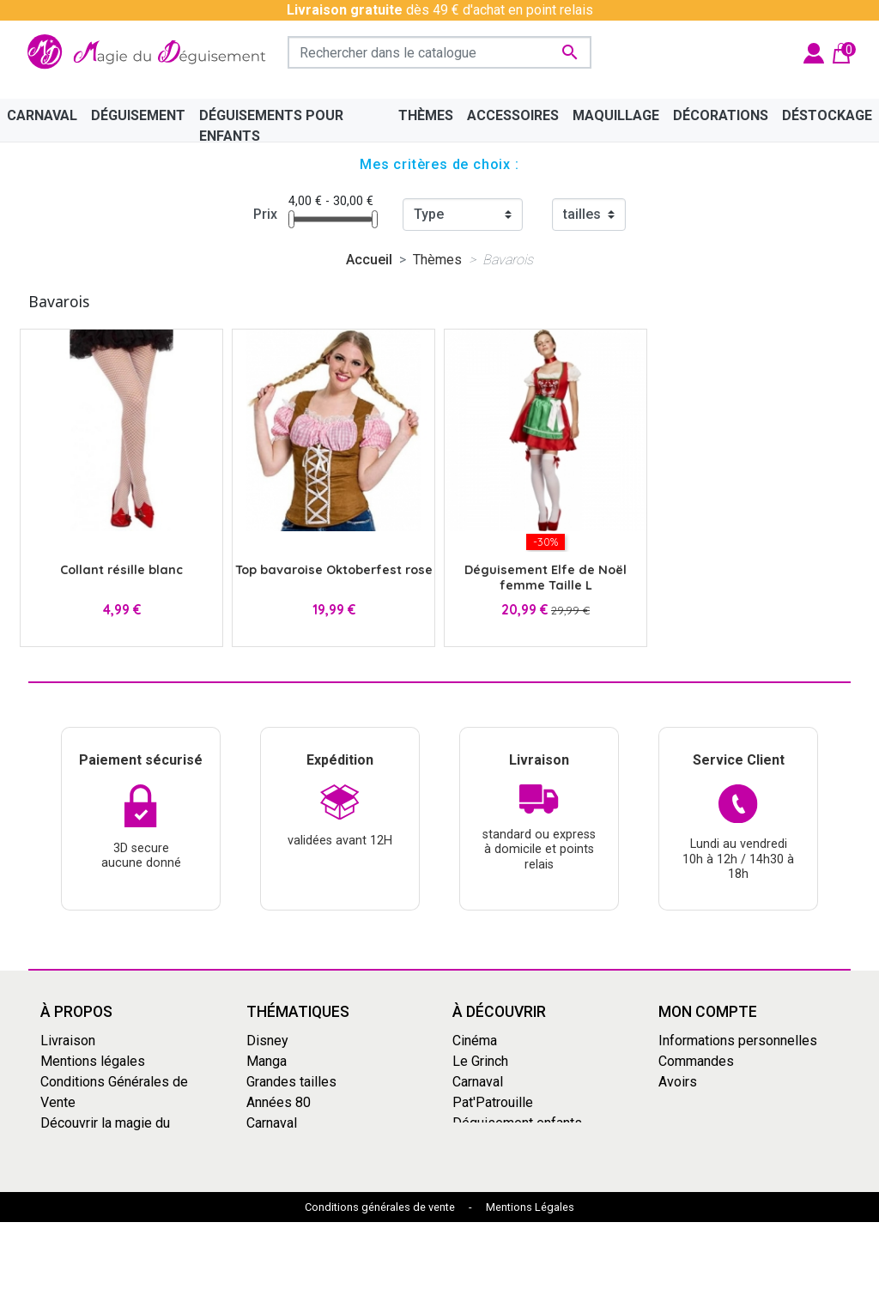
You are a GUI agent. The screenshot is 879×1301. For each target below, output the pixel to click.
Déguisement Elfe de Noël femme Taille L (545, 577)
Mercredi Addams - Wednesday (304, 1174)
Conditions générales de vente (380, 1286)
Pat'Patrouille (492, 1102)
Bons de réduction (712, 1123)
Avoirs (677, 1082)
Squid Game (282, 1143)
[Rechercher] (439, 52)
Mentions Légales (530, 1286)
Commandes (696, 1061)
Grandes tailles (291, 1082)
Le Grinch (274, 1205)
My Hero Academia (509, 1164)
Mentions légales (92, 1061)
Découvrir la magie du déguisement (105, 1133)
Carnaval (271, 1123)
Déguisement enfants (517, 1123)
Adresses (688, 1102)
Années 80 (278, 1102)
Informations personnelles (737, 1040)
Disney (267, 1040)
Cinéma (474, 1040)
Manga (266, 1061)
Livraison (67, 1040)
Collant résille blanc (121, 570)
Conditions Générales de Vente (114, 1092)
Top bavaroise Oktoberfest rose (334, 570)
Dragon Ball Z (492, 1143)
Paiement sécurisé (97, 1164)
